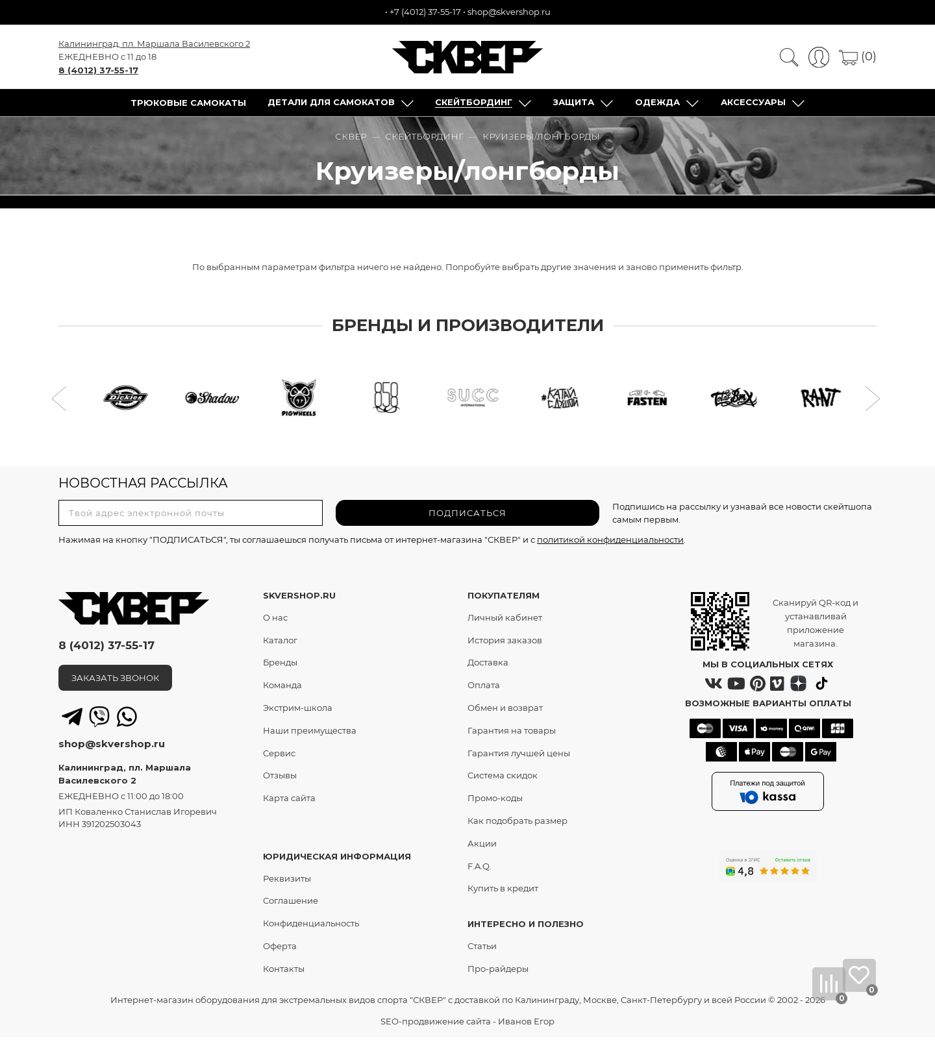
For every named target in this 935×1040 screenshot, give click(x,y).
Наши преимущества (309, 732)
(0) (858, 57)
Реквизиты (287, 880)
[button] (60, 402)
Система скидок (503, 778)
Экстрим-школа (297, 709)
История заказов (505, 642)
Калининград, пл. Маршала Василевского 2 (154, 44)
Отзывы (280, 778)
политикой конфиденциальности (610, 542)
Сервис (279, 755)
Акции (482, 845)
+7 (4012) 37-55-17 (425, 11)
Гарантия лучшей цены (519, 755)
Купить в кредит (503, 890)
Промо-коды (495, 800)
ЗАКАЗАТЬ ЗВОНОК (115, 680)
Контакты (284, 970)
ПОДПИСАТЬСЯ (467, 515)
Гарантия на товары (512, 732)
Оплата (484, 687)
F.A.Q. (480, 868)
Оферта (280, 948)
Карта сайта (289, 800)
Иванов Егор (526, 1024)
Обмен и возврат (505, 709)
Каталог (280, 642)
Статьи (482, 948)
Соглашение (290, 903)
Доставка (488, 665)
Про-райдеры (498, 970)
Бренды (280, 665)
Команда (282, 687)
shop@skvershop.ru (509, 11)
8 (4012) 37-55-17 (98, 71)
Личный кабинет (505, 619)
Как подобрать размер (517, 822)
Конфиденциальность (311, 926)
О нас (275, 619)
